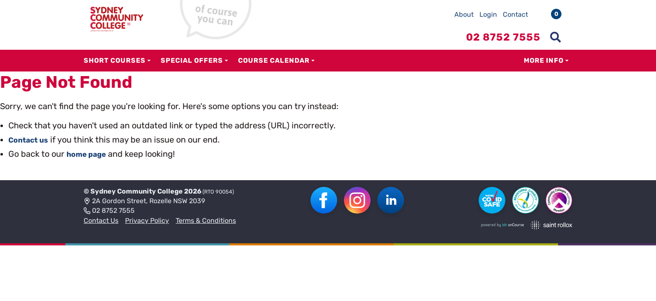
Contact (515, 14)
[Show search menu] (556, 37)
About (464, 14)
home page (89, 154)
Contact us (31, 140)
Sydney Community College (136, 191)
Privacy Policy (147, 220)
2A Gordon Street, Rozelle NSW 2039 (144, 201)
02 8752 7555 (109, 211)
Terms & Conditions (206, 220)
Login (488, 14)
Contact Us (101, 220)
